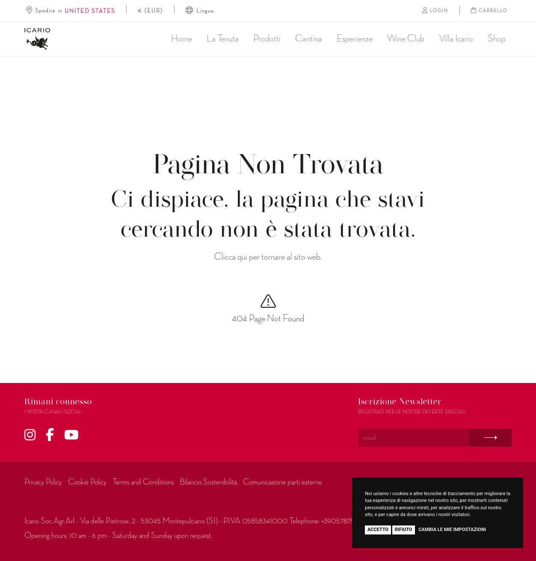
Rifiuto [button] (403, 529)
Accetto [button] (377, 529)
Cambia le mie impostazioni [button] (452, 529)
